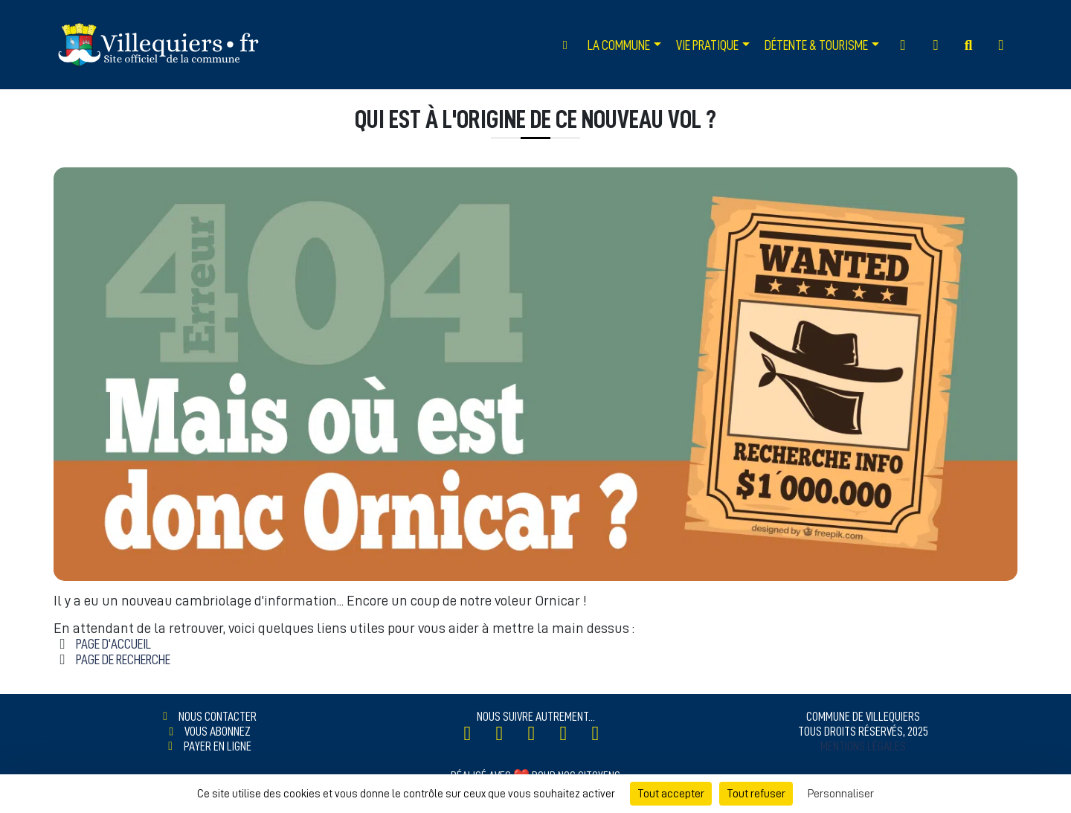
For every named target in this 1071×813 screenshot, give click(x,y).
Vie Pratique (707, 45)
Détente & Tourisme (816, 45)
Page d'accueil (113, 644)
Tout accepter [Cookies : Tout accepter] (670, 794)
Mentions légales (863, 746)
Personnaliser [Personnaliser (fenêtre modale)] (841, 794)
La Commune (619, 45)
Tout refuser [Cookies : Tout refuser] (756, 794)
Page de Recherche (123, 659)
